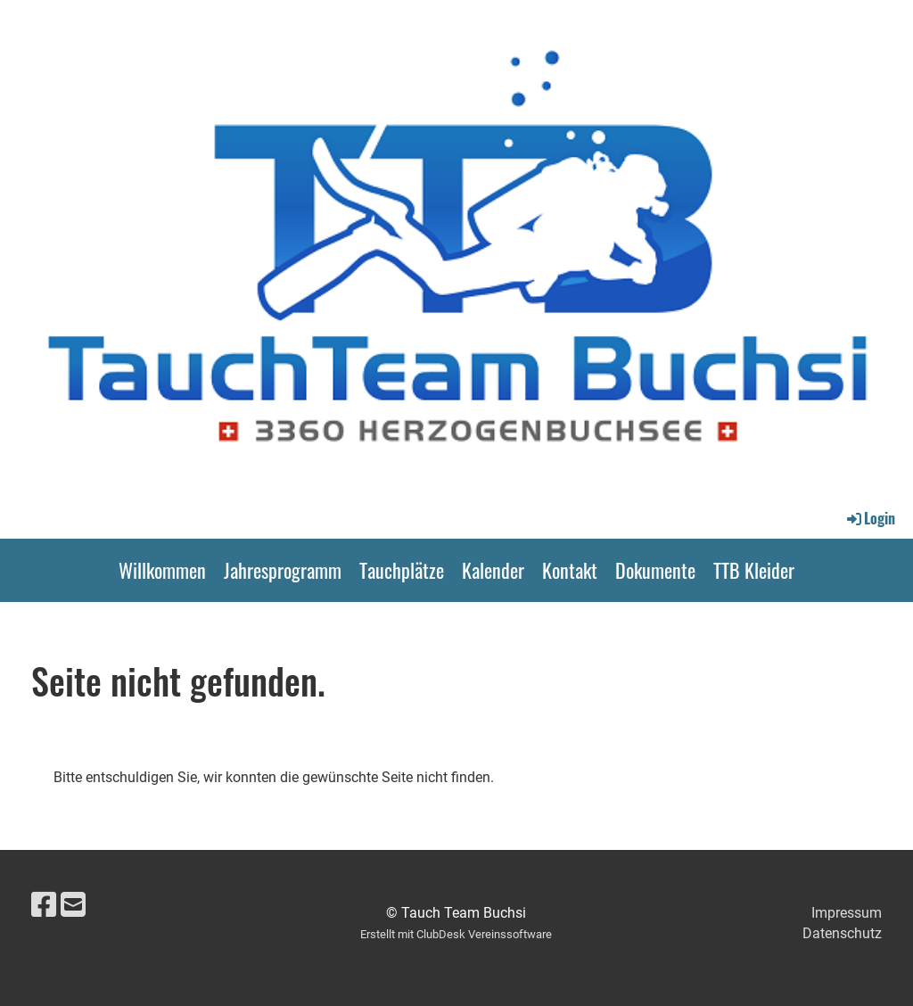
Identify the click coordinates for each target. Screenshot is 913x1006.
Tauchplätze (401, 570)
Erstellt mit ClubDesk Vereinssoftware (456, 934)
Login (869, 518)
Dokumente (655, 570)
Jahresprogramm (282, 570)
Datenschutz (842, 933)
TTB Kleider (753, 570)
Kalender (493, 570)
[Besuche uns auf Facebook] (43, 905)
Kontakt (569, 570)
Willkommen (162, 570)
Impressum (846, 912)
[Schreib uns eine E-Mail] (73, 905)
